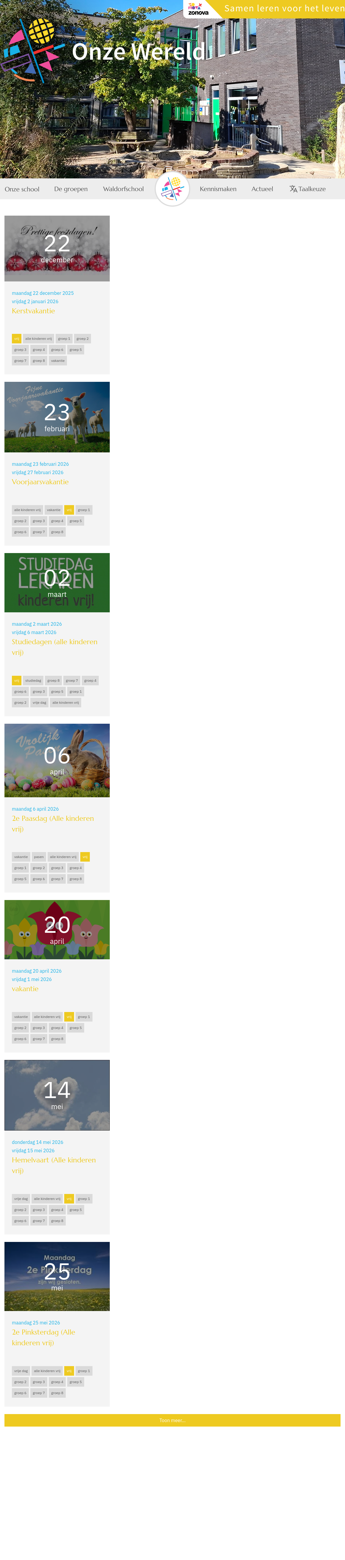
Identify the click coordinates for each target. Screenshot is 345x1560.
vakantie (58, 360)
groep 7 (20, 360)
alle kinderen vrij (38, 338)
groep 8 (39, 360)
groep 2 (82, 338)
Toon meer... (172, 1420)
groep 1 (64, 338)
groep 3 (20, 349)
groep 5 (76, 349)
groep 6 (57, 349)
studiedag (33, 680)
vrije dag (39, 702)
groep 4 (39, 349)
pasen (39, 856)
